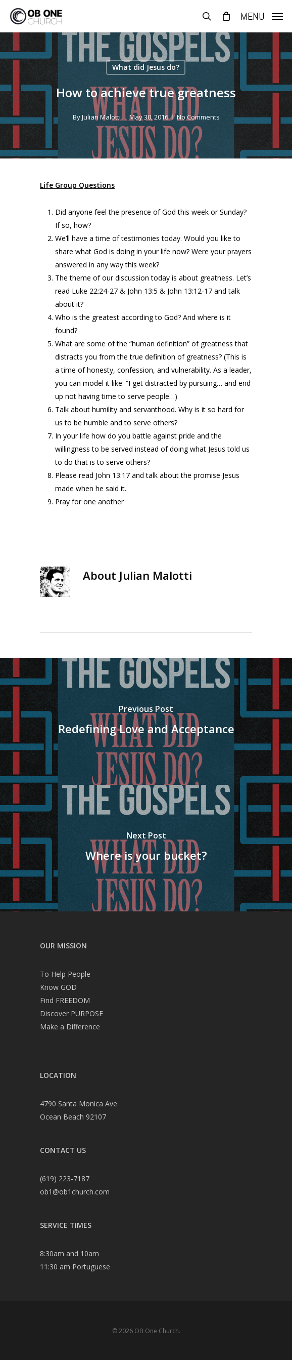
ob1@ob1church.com (75, 1191)
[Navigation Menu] (261, 15)
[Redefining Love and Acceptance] (146, 721)
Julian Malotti (101, 117)
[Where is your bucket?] (146, 848)
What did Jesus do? (145, 67)
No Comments (198, 117)
